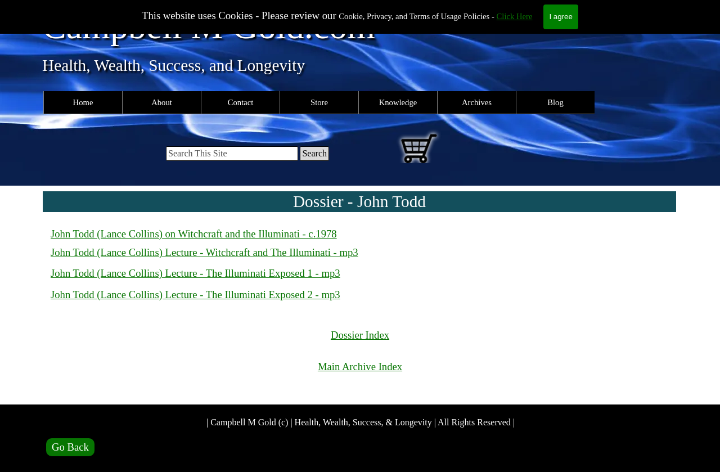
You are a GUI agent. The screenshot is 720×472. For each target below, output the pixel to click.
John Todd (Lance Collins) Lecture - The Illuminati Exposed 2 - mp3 (195, 294)
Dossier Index (360, 335)
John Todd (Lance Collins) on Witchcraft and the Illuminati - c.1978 (194, 234)
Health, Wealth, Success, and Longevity (173, 65)
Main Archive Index (360, 366)
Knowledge (398, 102)
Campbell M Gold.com (208, 26)
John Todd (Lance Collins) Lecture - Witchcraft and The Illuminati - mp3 (204, 252)
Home (83, 102)
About (161, 102)
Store (319, 102)
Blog (555, 102)
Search (314, 153)
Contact (241, 102)
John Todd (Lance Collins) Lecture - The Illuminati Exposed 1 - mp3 (195, 273)
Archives (477, 102)
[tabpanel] (360, 265)
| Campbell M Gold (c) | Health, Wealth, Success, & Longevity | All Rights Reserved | (360, 422)
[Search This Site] (232, 153)
